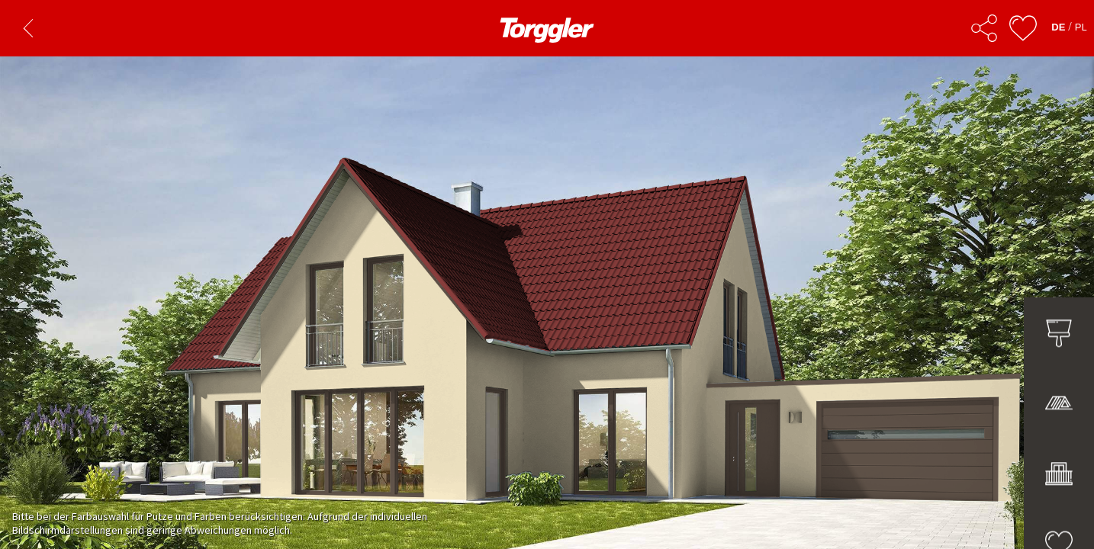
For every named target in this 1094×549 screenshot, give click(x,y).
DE (1058, 27)
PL (1081, 27)
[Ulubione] (1023, 28)
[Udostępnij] (984, 28)
